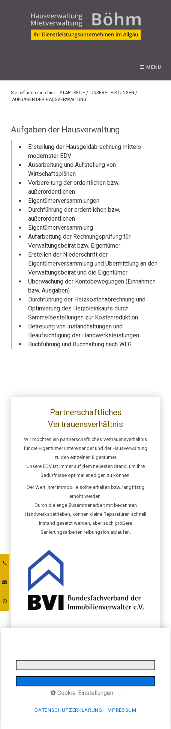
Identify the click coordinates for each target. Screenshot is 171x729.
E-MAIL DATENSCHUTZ (50, 676)
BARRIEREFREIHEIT (129, 676)
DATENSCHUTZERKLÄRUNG (71, 667)
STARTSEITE (72, 92)
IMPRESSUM (27, 667)
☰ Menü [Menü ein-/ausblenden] (151, 67)
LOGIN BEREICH (93, 676)
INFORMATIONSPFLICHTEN (129, 667)
